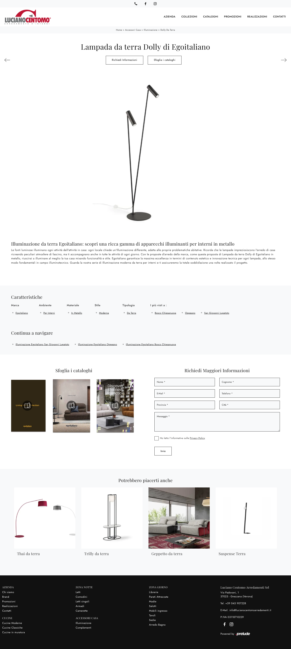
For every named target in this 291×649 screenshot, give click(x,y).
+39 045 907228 (235, 603)
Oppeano (190, 312)
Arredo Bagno (157, 624)
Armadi (80, 606)
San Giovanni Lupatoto (216, 312)
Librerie (153, 592)
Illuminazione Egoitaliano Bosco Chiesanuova (151, 344)
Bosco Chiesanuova (165, 312)
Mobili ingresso (158, 610)
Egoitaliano (22, 312)
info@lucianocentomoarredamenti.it (250, 610)
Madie (152, 601)
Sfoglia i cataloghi (164, 59)
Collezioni (189, 16)
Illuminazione (151, 29)
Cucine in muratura (13, 632)
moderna (104, 312)
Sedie (152, 619)
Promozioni (232, 16)
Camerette (82, 610)
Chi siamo (8, 592)
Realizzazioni (257, 16)
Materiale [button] (73, 305)
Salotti (152, 606)
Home (119, 29)
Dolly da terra (168, 29)
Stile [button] (97, 305)
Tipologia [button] (128, 305)
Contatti (279, 16)
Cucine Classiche (12, 627)
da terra (131, 312)
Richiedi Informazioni (124, 59)
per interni (49, 312)
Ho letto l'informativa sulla (182, 437)
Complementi (83, 627)
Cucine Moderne (12, 622)
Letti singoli (82, 601)
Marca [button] (15, 305)
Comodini (81, 596)
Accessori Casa (133, 29)
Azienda (169, 16)
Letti (78, 592)
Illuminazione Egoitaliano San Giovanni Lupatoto (42, 344)
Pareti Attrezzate (158, 596)
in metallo (76, 312)
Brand (5, 596)
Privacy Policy (197, 437)
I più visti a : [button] (158, 305)
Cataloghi (210, 16)
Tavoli (152, 615)
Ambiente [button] (45, 305)
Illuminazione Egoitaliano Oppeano (97, 344)
